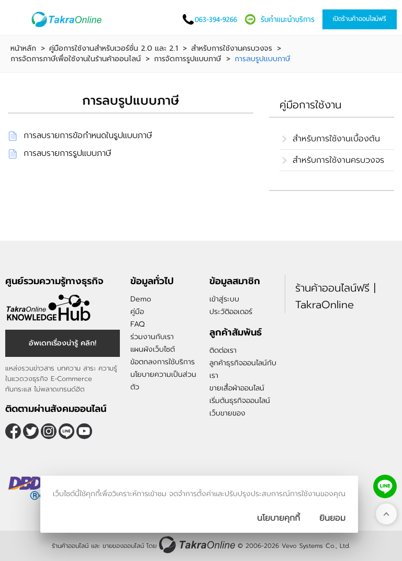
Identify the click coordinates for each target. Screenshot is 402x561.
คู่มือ (137, 311)
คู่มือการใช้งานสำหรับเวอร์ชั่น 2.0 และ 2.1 (113, 48)
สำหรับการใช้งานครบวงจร (231, 48)
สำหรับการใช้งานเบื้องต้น (336, 138)
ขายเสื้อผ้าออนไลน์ (236, 388)
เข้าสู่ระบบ (224, 299)
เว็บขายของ (227, 413)
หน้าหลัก (23, 48)
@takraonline (66, 431)
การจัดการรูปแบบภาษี (187, 59)
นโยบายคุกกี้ (278, 518)
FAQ (137, 324)
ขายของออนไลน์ (123, 546)
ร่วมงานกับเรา (152, 336)
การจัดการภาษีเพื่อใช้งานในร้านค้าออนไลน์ (75, 59)
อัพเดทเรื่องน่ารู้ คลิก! (62, 343)
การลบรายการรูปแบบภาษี (67, 153)
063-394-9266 (216, 19)
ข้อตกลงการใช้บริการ (162, 361)
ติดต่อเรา (223, 350)
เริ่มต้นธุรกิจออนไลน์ (239, 400)
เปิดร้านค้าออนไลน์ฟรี (359, 19)
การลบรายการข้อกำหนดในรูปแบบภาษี (88, 135)
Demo (140, 299)
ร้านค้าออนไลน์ (70, 546)
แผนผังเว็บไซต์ (152, 349)
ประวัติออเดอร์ (230, 311)
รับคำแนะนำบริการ (288, 19)
